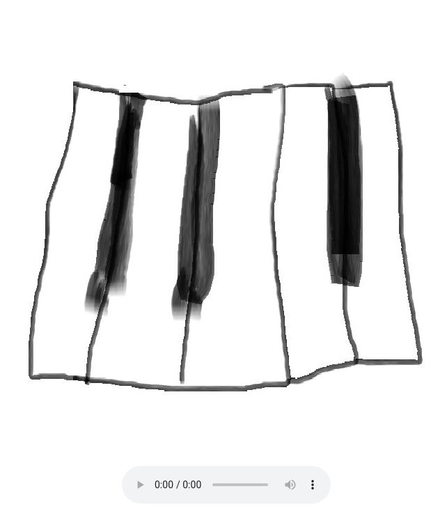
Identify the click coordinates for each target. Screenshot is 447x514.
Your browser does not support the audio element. (226, 485)
